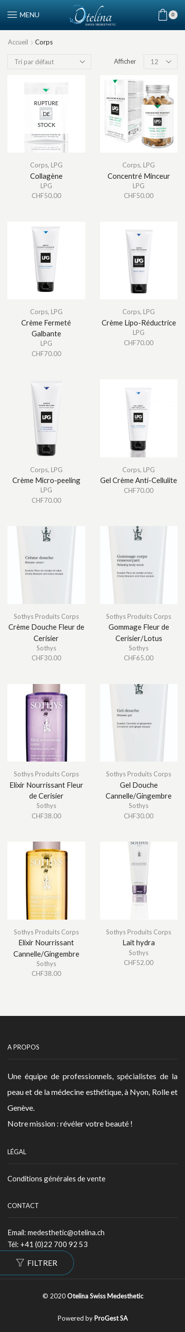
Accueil (18, 42)
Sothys (46, 648)
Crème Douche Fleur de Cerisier (46, 632)
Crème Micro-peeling (46, 480)
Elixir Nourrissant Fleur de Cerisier (46, 790)
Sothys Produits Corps (46, 616)
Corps (39, 165)
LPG (57, 165)
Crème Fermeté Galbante (46, 328)
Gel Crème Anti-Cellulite (138, 480)
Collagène (46, 175)
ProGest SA (111, 1318)
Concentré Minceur (139, 175)
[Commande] (49, 61)
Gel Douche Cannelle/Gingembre (139, 790)
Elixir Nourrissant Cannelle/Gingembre (46, 948)
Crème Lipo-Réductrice (139, 322)
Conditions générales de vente (56, 1178)
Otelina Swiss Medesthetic (105, 1296)
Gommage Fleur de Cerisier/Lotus (139, 632)
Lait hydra (138, 942)
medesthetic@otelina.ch (66, 1232)
